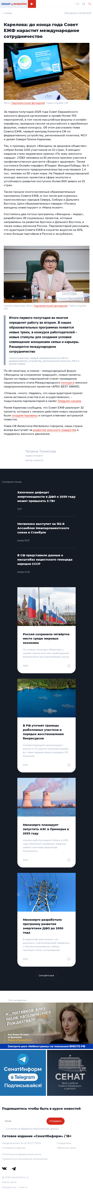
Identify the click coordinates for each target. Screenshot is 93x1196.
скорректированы (25, 415)
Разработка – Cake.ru (15, 1187)
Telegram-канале (69, 401)
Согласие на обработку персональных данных (32, 1128)
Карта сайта (9, 1182)
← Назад (7, 13)
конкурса (67, 382)
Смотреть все (46, 975)
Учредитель (64, 1143)
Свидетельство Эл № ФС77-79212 (21, 1143)
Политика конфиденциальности (21, 1154)
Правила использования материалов (24, 1158)
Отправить (56, 1121)
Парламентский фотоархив (28, 102)
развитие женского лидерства (54, 430)
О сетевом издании (13, 1147)
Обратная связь (66, 1147)
